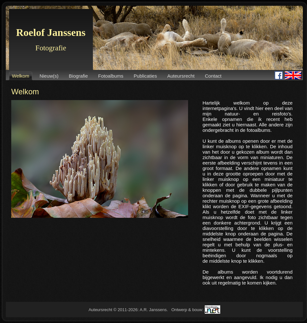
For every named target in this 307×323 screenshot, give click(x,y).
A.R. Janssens (153, 309)
